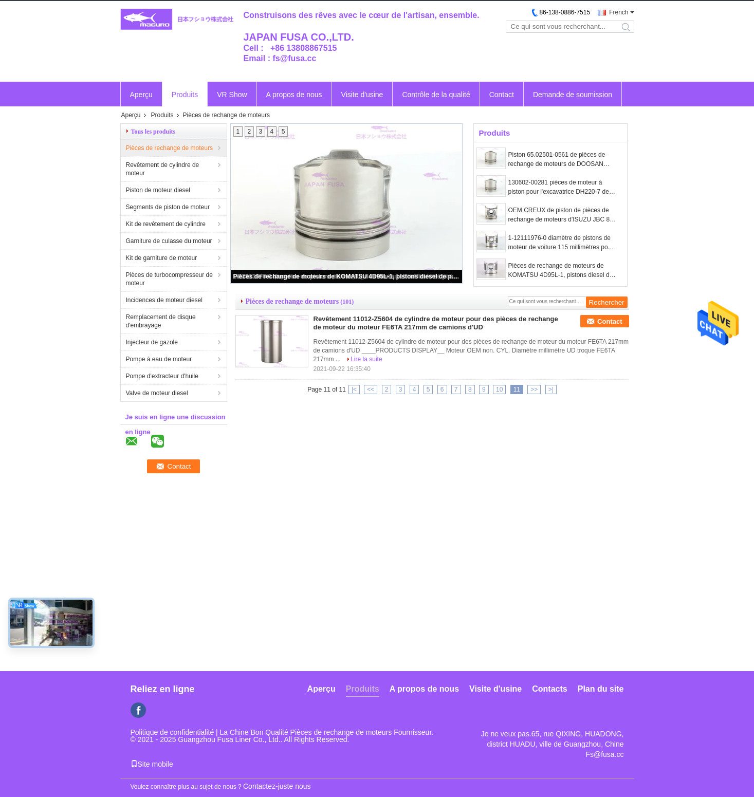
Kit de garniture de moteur (161, 258)
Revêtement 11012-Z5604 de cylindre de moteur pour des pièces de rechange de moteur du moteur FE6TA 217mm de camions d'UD (436, 323)
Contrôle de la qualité (436, 94)
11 (516, 389)
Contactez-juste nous (277, 786)
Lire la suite (366, 359)
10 (499, 389)
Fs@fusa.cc (604, 754)
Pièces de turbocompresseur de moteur (169, 279)
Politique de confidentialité (172, 732)
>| (551, 389)
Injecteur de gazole (152, 342)
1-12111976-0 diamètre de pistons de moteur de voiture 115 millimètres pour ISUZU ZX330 (561, 243)
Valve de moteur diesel (157, 393)
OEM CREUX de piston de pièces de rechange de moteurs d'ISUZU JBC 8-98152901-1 (560, 215)
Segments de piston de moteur (168, 207)
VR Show (232, 94)
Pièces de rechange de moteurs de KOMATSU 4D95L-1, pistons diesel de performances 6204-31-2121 (347, 276)
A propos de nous (294, 94)
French (618, 12)
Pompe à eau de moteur (159, 359)
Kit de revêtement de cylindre (166, 224)
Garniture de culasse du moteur (169, 241)
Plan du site (601, 688)
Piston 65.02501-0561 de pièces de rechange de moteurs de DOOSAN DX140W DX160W (556, 160)
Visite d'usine (362, 94)
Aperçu (141, 94)
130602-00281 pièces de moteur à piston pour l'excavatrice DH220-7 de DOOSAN (558, 187)
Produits (185, 94)
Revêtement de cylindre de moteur (162, 169)
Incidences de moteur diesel (164, 300)
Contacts (549, 688)
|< (354, 389)
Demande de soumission (572, 94)
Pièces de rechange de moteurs (169, 148)
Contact (501, 94)
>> (534, 389)
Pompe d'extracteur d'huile (162, 376)
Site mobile (152, 764)
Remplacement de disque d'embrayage (161, 321)
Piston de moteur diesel (158, 190)
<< (370, 389)
